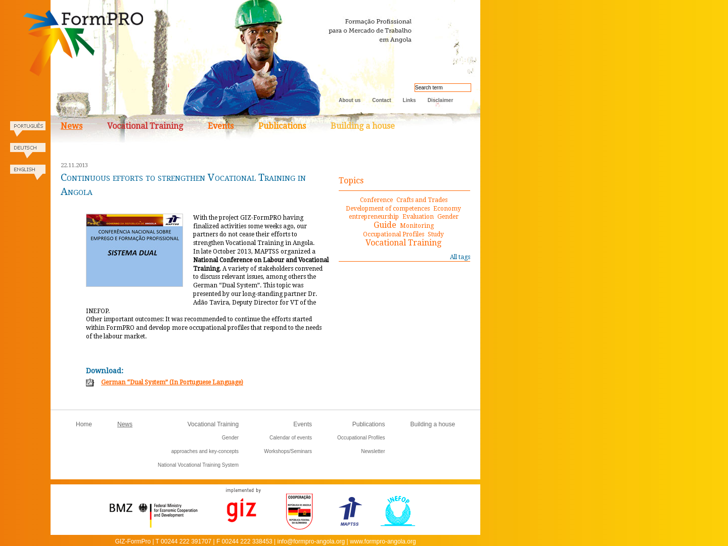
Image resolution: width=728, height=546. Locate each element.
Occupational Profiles (393, 234)
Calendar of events (290, 437)
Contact (381, 100)
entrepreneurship (374, 216)
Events (221, 126)
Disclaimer (440, 100)
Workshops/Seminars (288, 451)
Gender (448, 216)
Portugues (28, 132)
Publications (282, 126)
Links (409, 100)
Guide (385, 225)
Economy (447, 208)
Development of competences (388, 208)
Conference (376, 200)
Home (84, 424)
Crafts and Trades (421, 200)
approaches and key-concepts (205, 451)
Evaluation (418, 216)
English (28, 175)
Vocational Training (145, 126)
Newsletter (373, 451)
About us (349, 100)
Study (436, 234)
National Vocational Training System (198, 465)
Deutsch (28, 154)
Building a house (363, 126)
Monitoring (417, 225)
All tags (460, 257)
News (71, 126)
